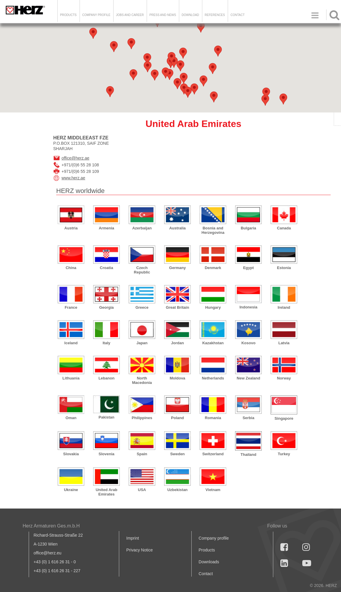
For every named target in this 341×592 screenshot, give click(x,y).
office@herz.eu (48, 553)
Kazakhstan (213, 343)
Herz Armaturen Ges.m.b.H (51, 525)
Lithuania (71, 378)
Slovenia (106, 454)
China (71, 268)
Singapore (283, 418)
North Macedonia (142, 380)
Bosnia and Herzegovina (212, 230)
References (215, 15)
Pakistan (106, 417)
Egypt (248, 268)
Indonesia (249, 307)
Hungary (213, 307)
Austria (71, 228)
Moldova (177, 378)
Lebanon (106, 378)
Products (68, 15)
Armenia (106, 228)
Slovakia (71, 454)
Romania (213, 418)
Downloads (209, 561)
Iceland (71, 343)
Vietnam (213, 490)
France (71, 307)
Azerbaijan (142, 228)
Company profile (214, 538)
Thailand (248, 454)
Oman (71, 418)
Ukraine (71, 490)
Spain (142, 454)
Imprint (132, 538)
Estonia (284, 268)
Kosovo (248, 343)
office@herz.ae (75, 158)
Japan (142, 343)
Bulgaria (248, 228)
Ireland (284, 307)
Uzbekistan (177, 490)
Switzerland (213, 454)
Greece (141, 307)
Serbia (248, 418)
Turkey (284, 454)
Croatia (106, 268)
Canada (284, 228)
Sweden (177, 454)
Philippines (142, 418)
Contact (237, 15)
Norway (284, 378)
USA (142, 490)
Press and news (162, 15)
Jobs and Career (130, 15)
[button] (265, 100)
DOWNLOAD (190, 15)
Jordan (177, 343)
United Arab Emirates (106, 492)
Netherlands (213, 378)
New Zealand (248, 378)
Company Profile (96, 15)
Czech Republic (142, 270)
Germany (177, 268)
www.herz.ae (73, 178)
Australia (177, 228)
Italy (106, 343)
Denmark (213, 268)
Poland (177, 418)
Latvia (284, 343)
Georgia (106, 307)
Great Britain (177, 307)
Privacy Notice (139, 550)
